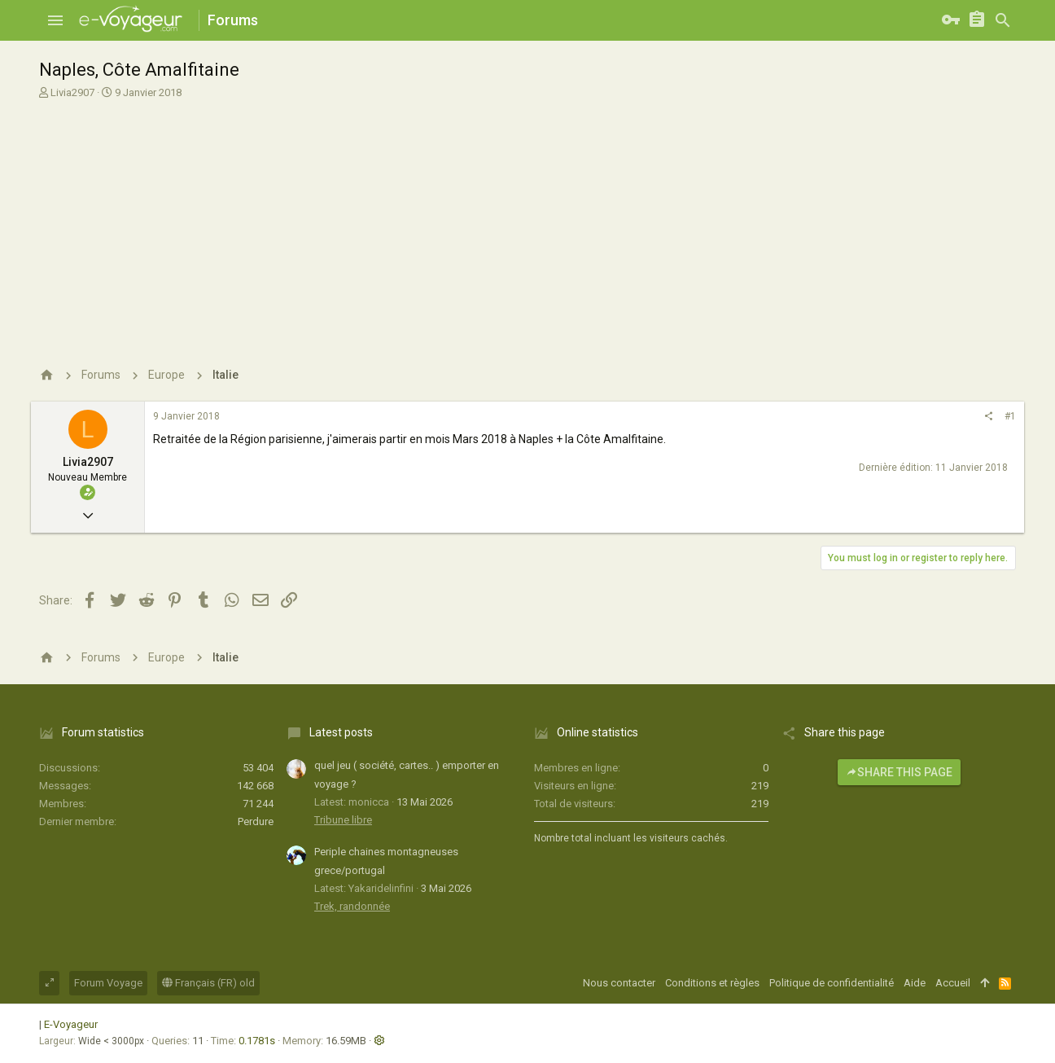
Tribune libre (343, 820)
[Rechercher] (1003, 20)
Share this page (899, 772)
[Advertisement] (525, 222)
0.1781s (257, 1040)
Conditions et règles (712, 983)
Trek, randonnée (352, 906)
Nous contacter (619, 983)
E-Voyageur (71, 1024)
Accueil (952, 983)
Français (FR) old (208, 983)
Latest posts (341, 732)
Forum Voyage (108, 983)
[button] (55, 20)
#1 (1010, 416)
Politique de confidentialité (831, 983)
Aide (915, 983)
